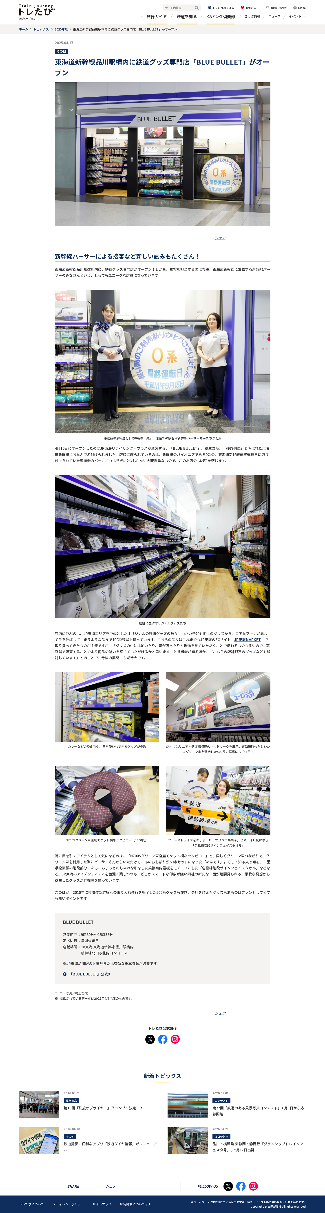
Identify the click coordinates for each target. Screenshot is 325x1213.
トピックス (41, 29)
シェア (220, 237)
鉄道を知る (187, 16)
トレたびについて (31, 1204)
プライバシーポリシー (68, 1204)
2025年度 (61, 29)
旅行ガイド (157, 16)
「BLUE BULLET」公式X (89, 974)
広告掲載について (135, 1204)
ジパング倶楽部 (221, 16)
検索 (197, 8)
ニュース (274, 16)
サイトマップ (102, 1204)
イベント (295, 16)
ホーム (23, 29)
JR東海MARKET (247, 639)
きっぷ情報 (252, 16)
